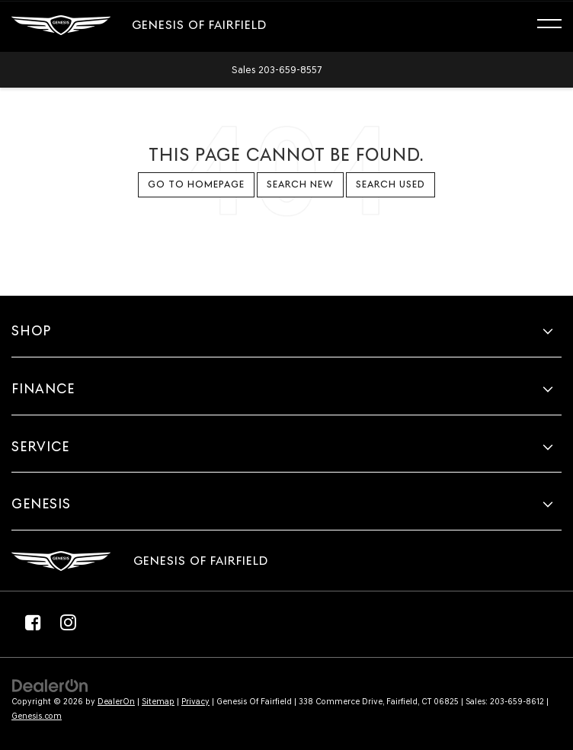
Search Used (390, 184)
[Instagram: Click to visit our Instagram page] (67, 622)
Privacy (195, 702)
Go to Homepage (196, 184)
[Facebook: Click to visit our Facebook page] (32, 622)
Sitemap (158, 702)
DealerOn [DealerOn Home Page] (116, 702)
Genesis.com (36, 716)
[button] (277, 69)
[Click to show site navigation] (556, 26)
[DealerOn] (50, 685)
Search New (300, 184)
